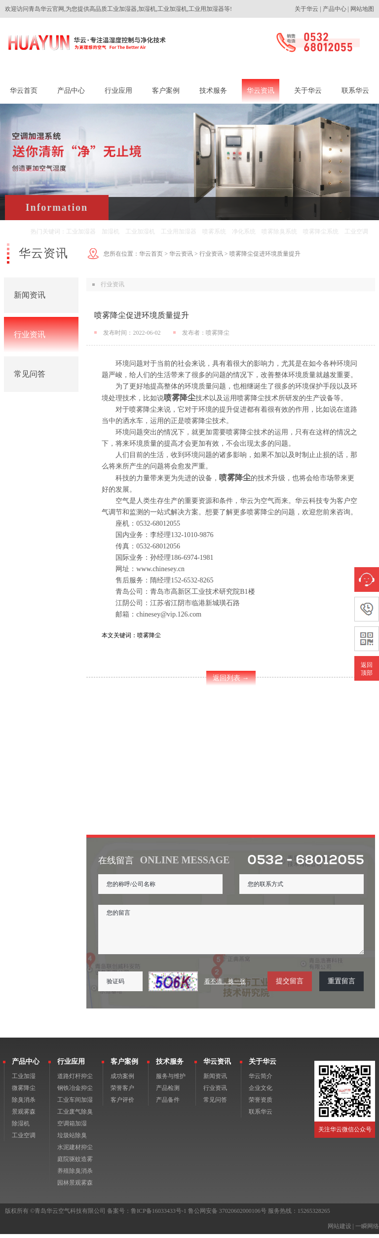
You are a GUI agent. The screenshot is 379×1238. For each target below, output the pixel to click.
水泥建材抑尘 (75, 1151)
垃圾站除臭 (72, 1139)
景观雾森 (24, 1115)
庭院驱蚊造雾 (75, 1163)
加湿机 (110, 231)
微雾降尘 (24, 1091)
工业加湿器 (81, 231)
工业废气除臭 (75, 1115)
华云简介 (260, 1080)
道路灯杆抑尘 (75, 1080)
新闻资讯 (29, 295)
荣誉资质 (260, 1103)
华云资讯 (181, 253)
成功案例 (122, 1080)
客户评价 (122, 1103)
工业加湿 (24, 1080)
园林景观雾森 (75, 1186)
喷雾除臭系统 (279, 231)
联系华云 (260, 1115)
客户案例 (124, 1065)
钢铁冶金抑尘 (75, 1091)
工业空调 (356, 231)
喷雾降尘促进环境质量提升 (265, 253)
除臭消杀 (24, 1103)
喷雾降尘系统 (321, 231)
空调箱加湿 (72, 1127)
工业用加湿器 (178, 231)
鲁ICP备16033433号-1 (159, 1214)
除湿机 (21, 1127)
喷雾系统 (214, 231)
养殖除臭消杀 (75, 1174)
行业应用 (71, 1065)
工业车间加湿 (75, 1103)
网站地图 (362, 8)
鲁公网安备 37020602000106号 (227, 1214)
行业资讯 (29, 334)
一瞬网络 (367, 1230)
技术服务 (170, 1065)
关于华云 (306, 8)
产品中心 (334, 8)
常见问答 (29, 374)
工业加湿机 (140, 231)
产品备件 (168, 1103)
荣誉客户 (122, 1091)
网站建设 (339, 1230)
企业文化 (260, 1091)
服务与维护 (171, 1080)
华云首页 (151, 253)
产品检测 (168, 1091)
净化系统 (244, 231)
